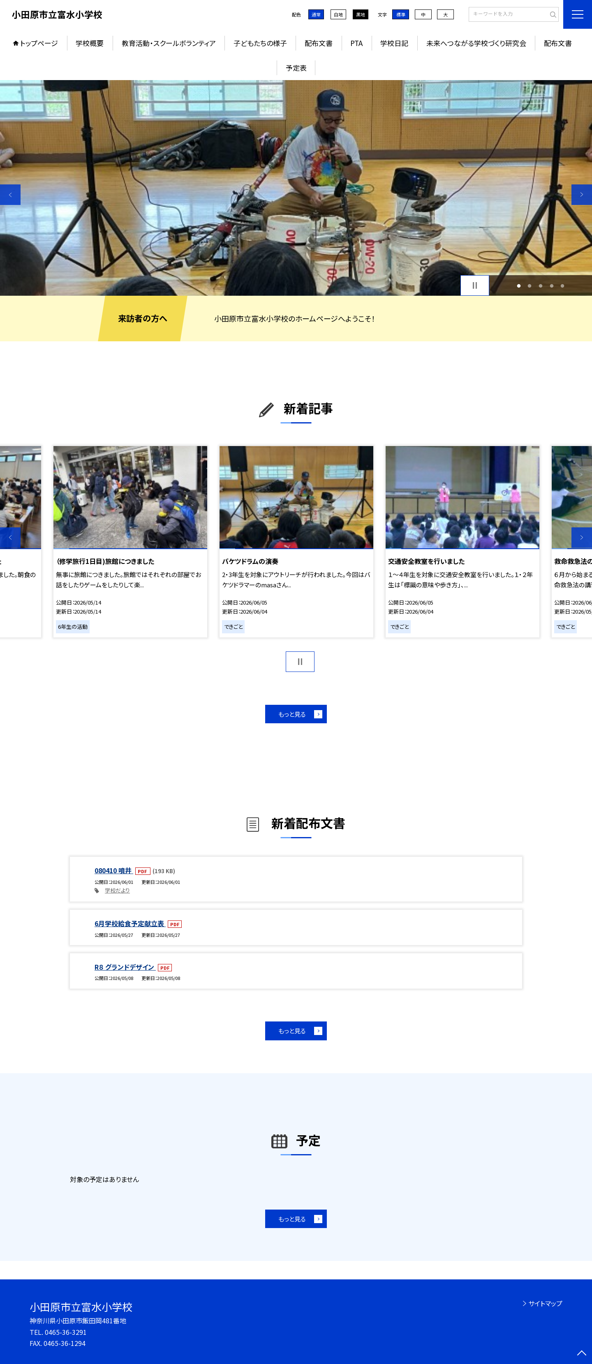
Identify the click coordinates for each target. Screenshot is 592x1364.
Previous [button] (10, 194)
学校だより (117, 890)
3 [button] (541, 285)
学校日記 (394, 43)
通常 (316, 14)
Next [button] (581, 194)
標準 (400, 14)
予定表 (296, 67)
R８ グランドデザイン (125, 967)
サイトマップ (545, 1303)
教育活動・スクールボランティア (169, 43)
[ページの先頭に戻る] (581, 1353)
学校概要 (90, 43)
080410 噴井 (114, 870)
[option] (296, 188)
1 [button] (518, 285)
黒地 (360, 14)
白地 (338, 14)
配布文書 (319, 43)
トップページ (39, 43)
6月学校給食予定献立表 (130, 923)
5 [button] (562, 285)
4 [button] (551, 285)
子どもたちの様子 (260, 43)
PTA (356, 43)
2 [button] (530, 285)
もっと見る (292, 714)
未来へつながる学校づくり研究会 (476, 43)
